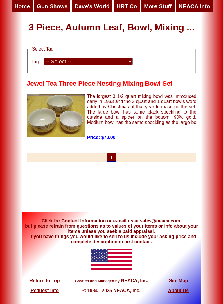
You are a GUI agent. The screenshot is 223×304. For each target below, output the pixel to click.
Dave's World (92, 6)
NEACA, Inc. (134, 280)
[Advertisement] (111, 190)
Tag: (35, 61)
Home (22, 6)
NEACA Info (194, 6)
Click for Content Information (74, 220)
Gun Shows (52, 6)
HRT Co (127, 6)
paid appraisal (138, 231)
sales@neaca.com (160, 220)
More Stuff (158, 6)
